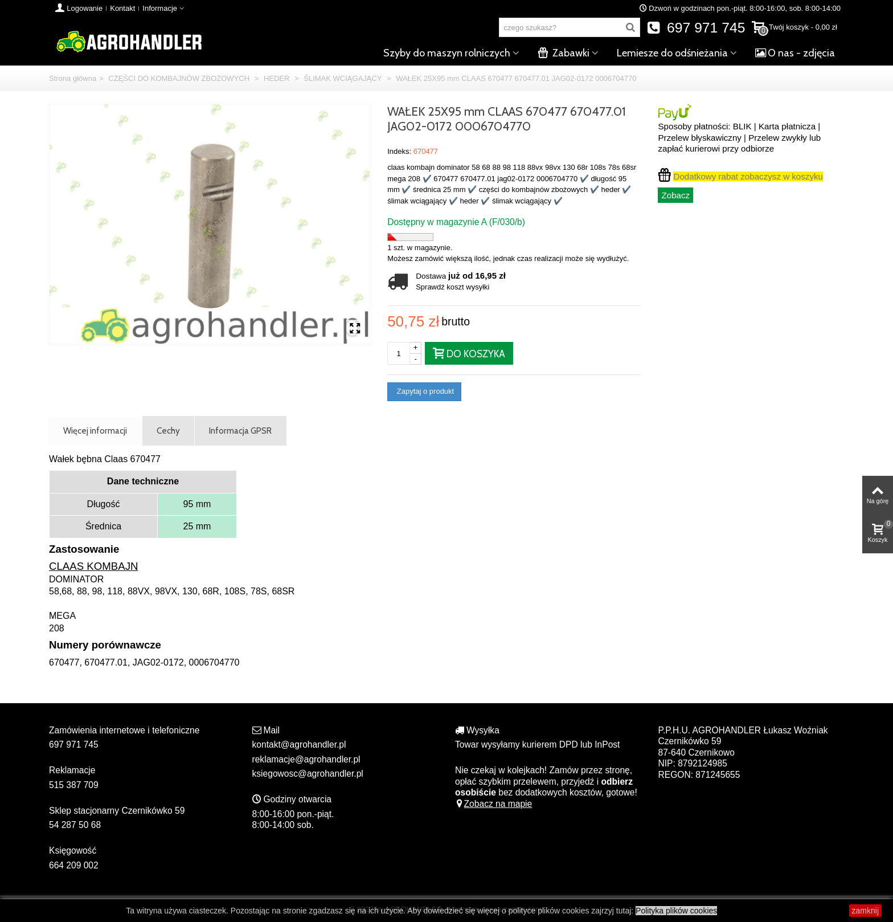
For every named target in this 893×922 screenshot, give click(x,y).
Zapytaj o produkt (424, 391)
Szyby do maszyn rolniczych (446, 53)
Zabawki (563, 53)
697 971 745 (696, 27)
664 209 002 (74, 865)
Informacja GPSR (240, 430)
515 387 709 (74, 785)
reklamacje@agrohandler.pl (306, 759)
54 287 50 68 (75, 825)
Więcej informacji (95, 430)
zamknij (865, 910)
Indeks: (399, 151)
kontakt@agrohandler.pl (299, 744)
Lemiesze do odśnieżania (672, 53)
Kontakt (122, 8)
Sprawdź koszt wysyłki (452, 287)
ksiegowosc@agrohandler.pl (307, 773)
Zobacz (675, 195)
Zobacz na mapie (493, 804)
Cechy (168, 430)
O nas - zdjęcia (795, 53)
